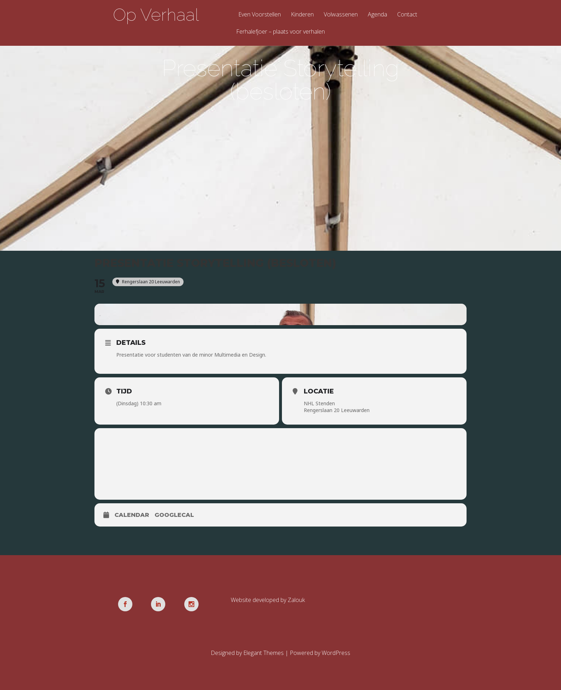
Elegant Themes (263, 653)
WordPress (336, 653)
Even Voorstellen (259, 14)
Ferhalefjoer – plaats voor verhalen (280, 32)
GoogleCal (174, 515)
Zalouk (296, 600)
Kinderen (302, 14)
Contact (407, 14)
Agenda (377, 14)
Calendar (131, 515)
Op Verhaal (156, 14)
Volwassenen (341, 14)
